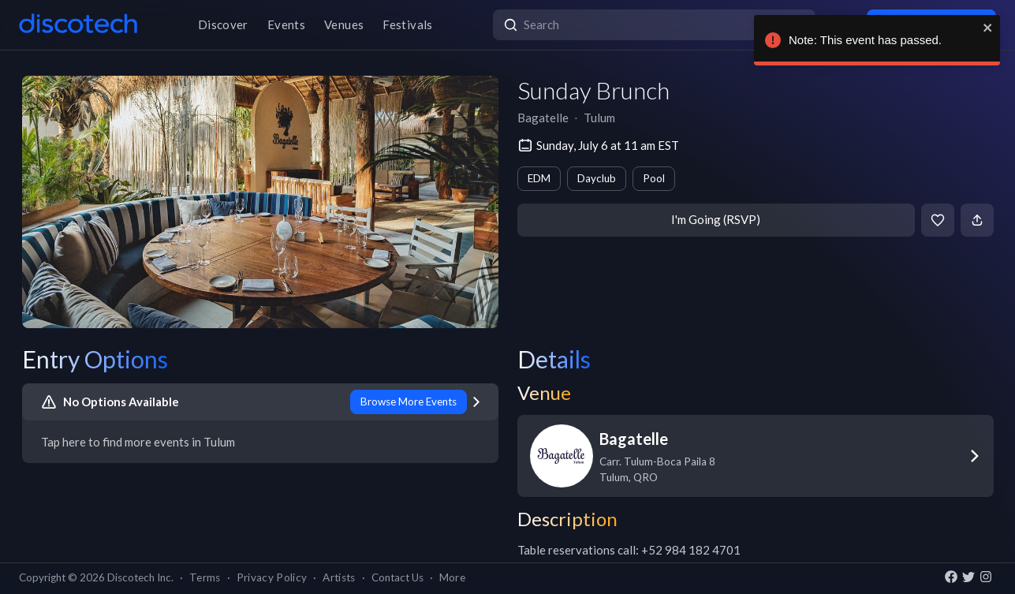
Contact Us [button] (397, 577)
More (452, 577)
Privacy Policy (272, 577)
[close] (984, 27)
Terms (205, 577)
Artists (339, 577)
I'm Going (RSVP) (715, 219)
